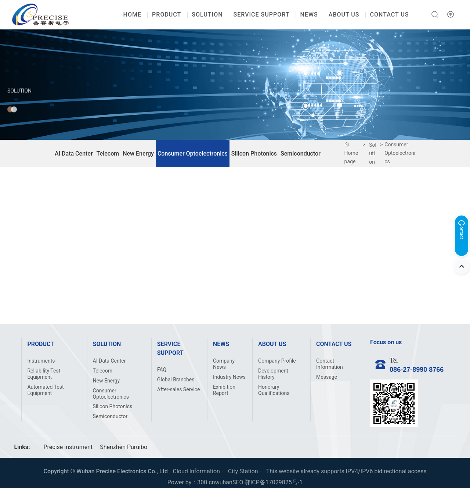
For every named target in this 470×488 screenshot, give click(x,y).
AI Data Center (74, 153)
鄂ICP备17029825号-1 (274, 482)
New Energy (138, 153)
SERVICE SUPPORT (262, 14)
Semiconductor (301, 153)
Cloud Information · (198, 471)
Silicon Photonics (254, 153)
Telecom (108, 153)
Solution (19, 101)
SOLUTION (207, 14)
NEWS (309, 14)
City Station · (245, 471)
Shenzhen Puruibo (123, 447)
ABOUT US (344, 14)
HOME (132, 14)
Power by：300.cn (191, 482)
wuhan (223, 482)
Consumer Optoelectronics (193, 153)
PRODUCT (166, 14)
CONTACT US (389, 14)
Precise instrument (68, 447)
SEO (237, 482)
